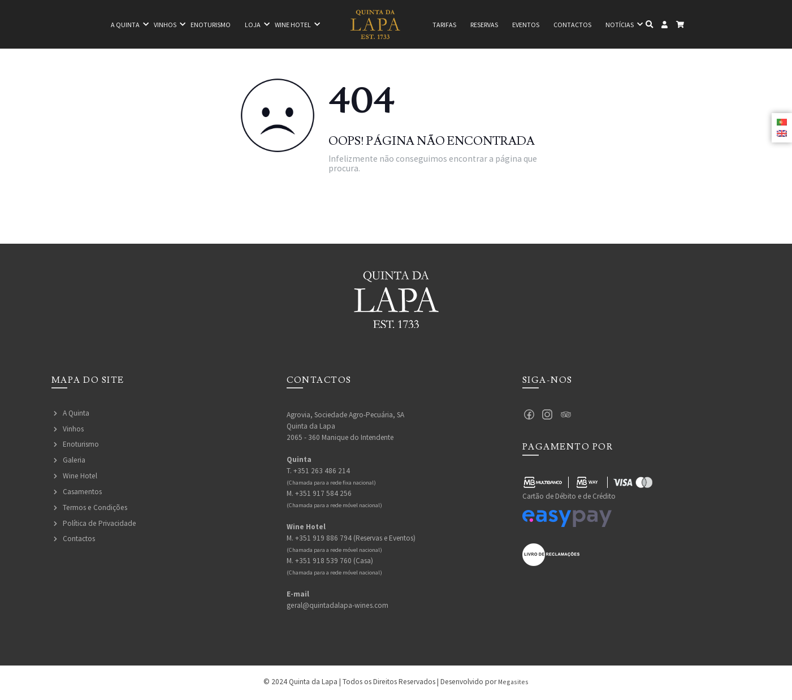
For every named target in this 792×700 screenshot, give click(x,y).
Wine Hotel (80, 476)
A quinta (106, 24)
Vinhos (149, 24)
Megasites (513, 683)
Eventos (535, 24)
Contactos (585, 24)
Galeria (74, 460)
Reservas (487, 24)
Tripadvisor (567, 414)
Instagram (548, 414)
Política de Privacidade (99, 523)
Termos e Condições (95, 507)
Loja (244, 24)
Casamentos (82, 491)
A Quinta (76, 413)
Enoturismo (199, 24)
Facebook (529, 414)
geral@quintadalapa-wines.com (337, 606)
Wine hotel (287, 24)
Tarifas (442, 24)
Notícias (636, 24)
